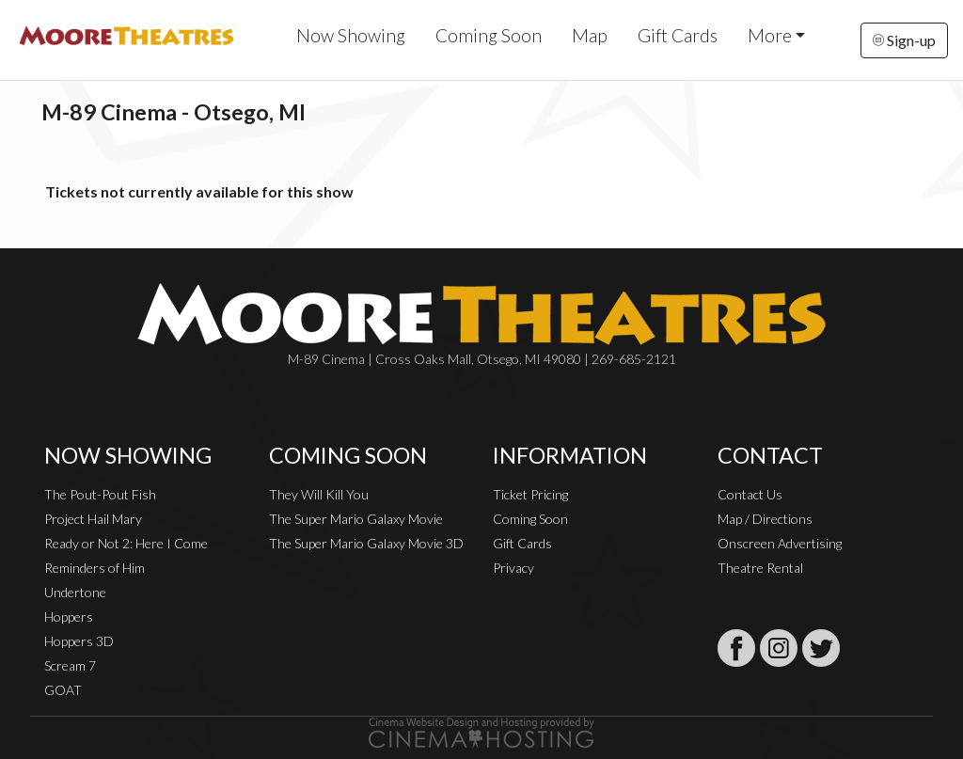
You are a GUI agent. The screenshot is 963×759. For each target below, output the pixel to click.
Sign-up (904, 40)
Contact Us (750, 494)
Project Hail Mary (93, 519)
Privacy (513, 568)
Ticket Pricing (530, 494)
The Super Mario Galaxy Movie (356, 519)
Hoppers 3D (79, 641)
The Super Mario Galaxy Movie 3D (366, 543)
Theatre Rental (760, 568)
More (770, 35)
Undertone (75, 592)
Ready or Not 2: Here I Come (126, 543)
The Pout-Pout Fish (100, 494)
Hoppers (68, 617)
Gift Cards (678, 35)
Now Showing (350, 35)
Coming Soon (488, 35)
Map (590, 35)
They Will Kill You (319, 494)
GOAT (63, 690)
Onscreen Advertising (780, 543)
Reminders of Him (94, 568)
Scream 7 (70, 665)
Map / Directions (765, 519)
